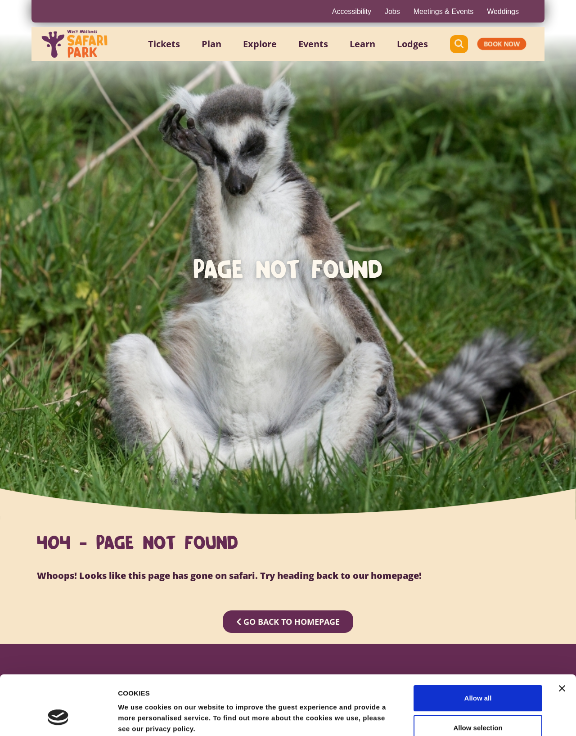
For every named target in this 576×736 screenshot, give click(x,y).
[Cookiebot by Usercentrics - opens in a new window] (58, 718)
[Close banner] (562, 637)
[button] (164, 44)
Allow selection (477, 677)
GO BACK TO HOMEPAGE (288, 621)
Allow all (478, 647)
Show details (472, 718)
